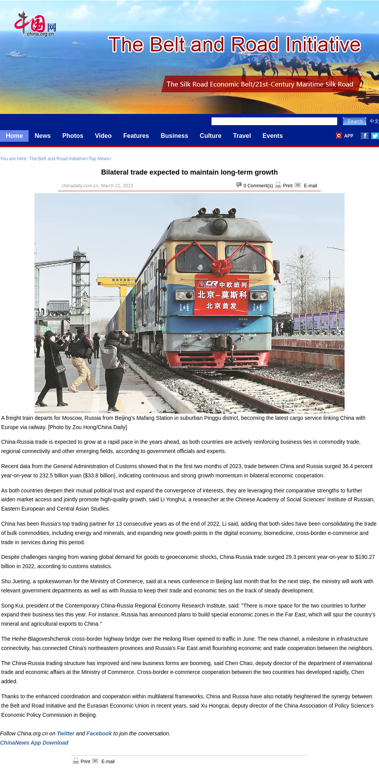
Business (174, 135)
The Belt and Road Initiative (57, 158)
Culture (211, 135)
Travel (242, 135)
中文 (374, 121)
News (42, 135)
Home (14, 135)
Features (136, 135)
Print (288, 185)
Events (273, 135)
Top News (99, 158)
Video (103, 135)
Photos (72, 135)
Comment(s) (260, 185)
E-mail (310, 185)
